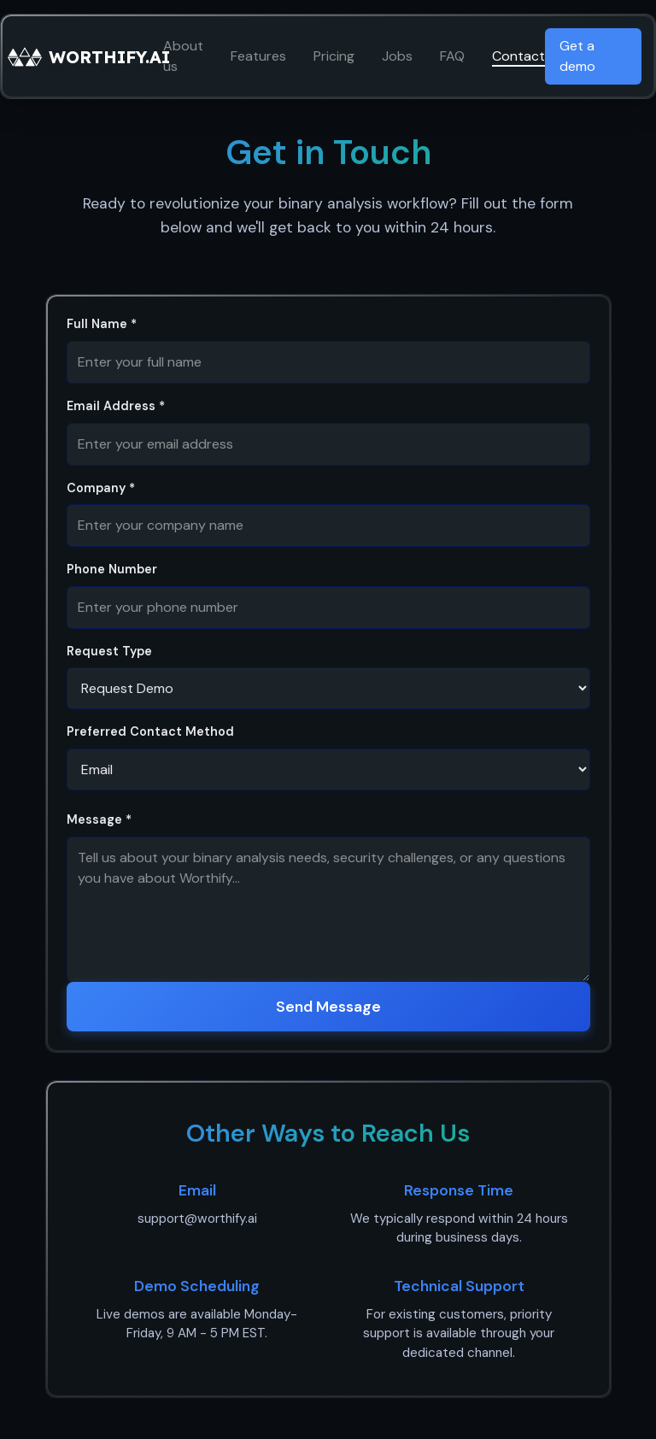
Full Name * (102, 324)
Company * (101, 488)
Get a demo (577, 56)
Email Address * (116, 406)
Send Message (328, 1006)
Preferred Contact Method (150, 731)
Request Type (109, 651)
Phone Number (112, 569)
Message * (99, 819)
